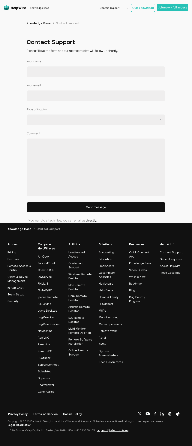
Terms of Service (45, 414)
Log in (124, 8)
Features (13, 259)
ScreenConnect (48, 364)
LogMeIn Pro (46, 317)
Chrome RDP (46, 270)
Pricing (12, 252)
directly (91, 220)
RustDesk (44, 357)
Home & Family (108, 297)
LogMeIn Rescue (49, 324)
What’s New (137, 276)
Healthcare (106, 283)
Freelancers (106, 265)
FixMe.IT (43, 283)
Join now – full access (172, 7)
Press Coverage (170, 272)
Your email (34, 85)
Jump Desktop (47, 310)
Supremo (44, 378)
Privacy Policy (18, 414)
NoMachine (45, 330)
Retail (102, 337)
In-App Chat (16, 287)
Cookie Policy (72, 414)
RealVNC (43, 337)
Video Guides (138, 270)
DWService (45, 276)
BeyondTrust (46, 263)
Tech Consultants (111, 362)
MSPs (102, 310)
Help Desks (106, 290)
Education (105, 259)
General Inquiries (171, 259)
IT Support (106, 303)
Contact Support (104, 8)
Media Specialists (110, 324)
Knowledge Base (40, 8)
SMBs (102, 344)
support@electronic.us (112, 430)
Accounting (106, 252)
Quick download (143, 8)
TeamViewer (46, 384)
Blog (132, 290)
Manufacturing (108, 317)
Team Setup (16, 294)
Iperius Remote (48, 297)
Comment (33, 133)
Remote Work (108, 330)
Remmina (44, 344)
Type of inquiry (37, 109)
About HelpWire (170, 265)
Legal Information (20, 424)
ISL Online (44, 303)
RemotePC (45, 351)
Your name (34, 61)
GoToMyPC (45, 290)
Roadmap (135, 283)
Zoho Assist (46, 391)
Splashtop (45, 371)
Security (13, 301)
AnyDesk (43, 256)
